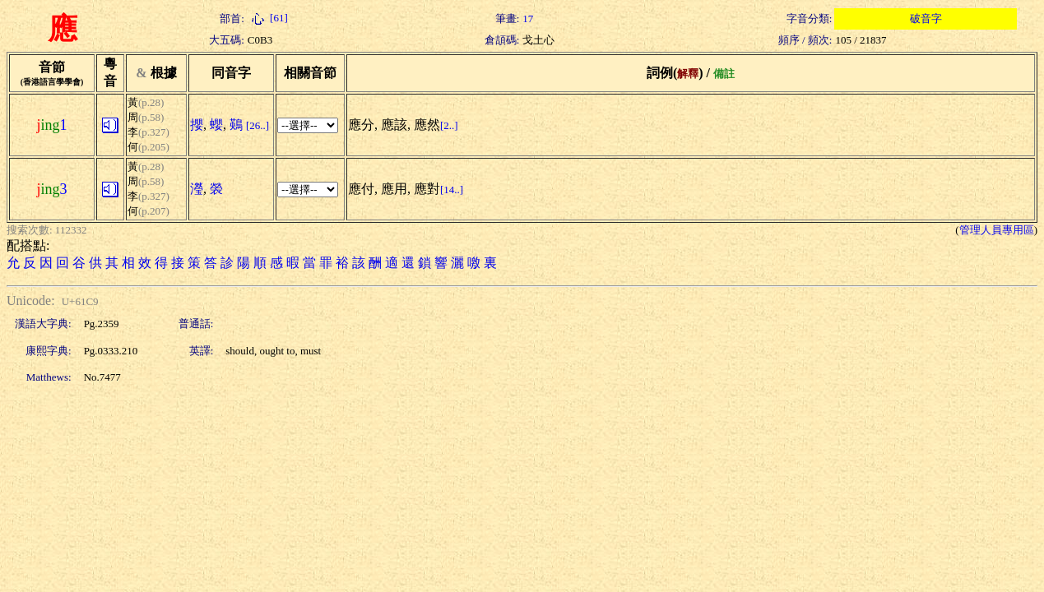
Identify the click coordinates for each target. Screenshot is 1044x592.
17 (527, 18)
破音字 (926, 18)
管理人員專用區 (996, 230)
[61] (268, 18)
